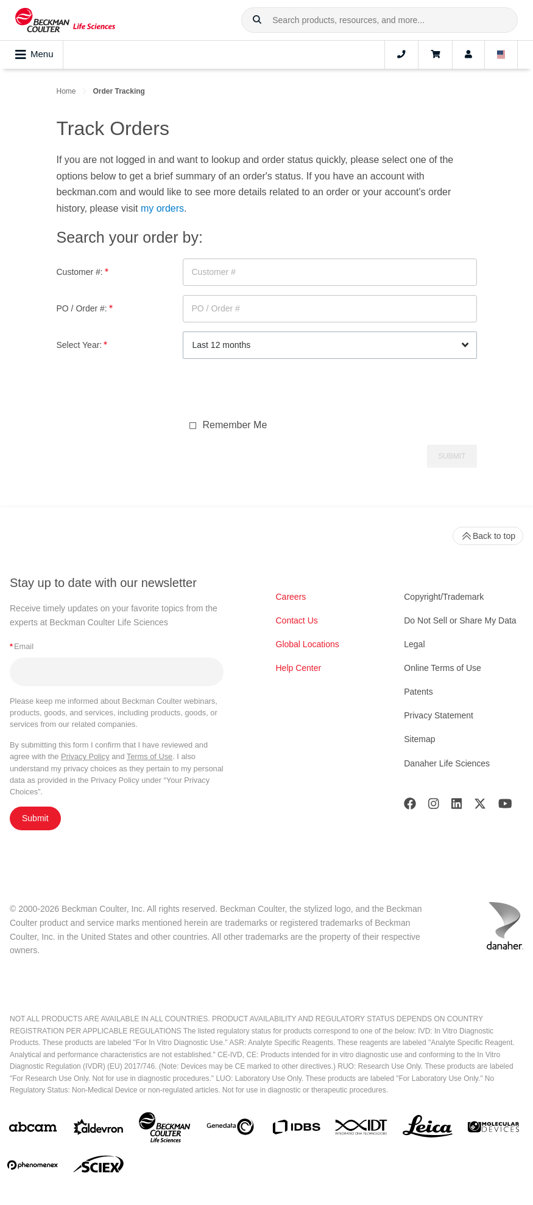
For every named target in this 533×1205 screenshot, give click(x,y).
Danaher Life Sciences (447, 763)
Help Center (299, 668)
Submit (35, 818)
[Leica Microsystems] (427, 1129)
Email (22, 646)
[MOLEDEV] (493, 1129)
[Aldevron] (98, 1129)
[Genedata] (230, 1129)
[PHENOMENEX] (33, 1167)
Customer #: (82, 272)
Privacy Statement (438, 715)
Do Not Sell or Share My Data (460, 620)
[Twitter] (480, 806)
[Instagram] (433, 806)
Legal (414, 644)
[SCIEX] (98, 1167)
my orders (162, 208)
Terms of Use (149, 756)
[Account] (468, 55)
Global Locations (307, 644)
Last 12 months (221, 345)
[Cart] (435, 55)
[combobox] (379, 20)
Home (66, 91)
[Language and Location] (501, 55)
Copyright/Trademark (444, 597)
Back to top (488, 536)
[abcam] (33, 1129)
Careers (291, 597)
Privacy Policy (85, 756)
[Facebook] (410, 806)
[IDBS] (296, 1129)
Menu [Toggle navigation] (34, 55)
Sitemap (419, 739)
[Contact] (401, 55)
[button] (257, 20)
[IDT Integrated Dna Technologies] (362, 1129)
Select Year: (82, 345)
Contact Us (297, 620)
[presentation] (275, 391)
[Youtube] (505, 806)
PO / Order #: (85, 308)
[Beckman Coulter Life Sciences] (164, 1129)
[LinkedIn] (456, 806)
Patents (418, 691)
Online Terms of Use (442, 668)
